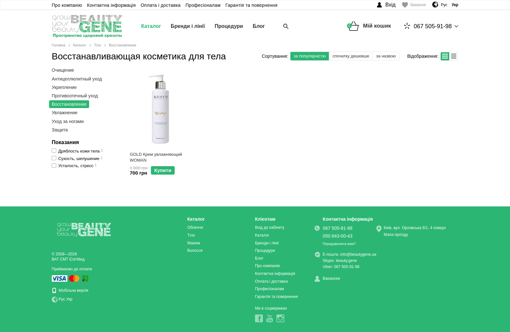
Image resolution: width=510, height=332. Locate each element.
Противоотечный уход (75, 95)
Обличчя (195, 227)
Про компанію (67, 5)
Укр (69, 299)
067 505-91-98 (428, 26)
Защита (60, 129)
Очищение (63, 70)
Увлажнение (64, 112)
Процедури (229, 26)
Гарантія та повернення (251, 5)
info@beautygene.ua (358, 254)
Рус (444, 5)
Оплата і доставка (161, 5)
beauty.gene (346, 260)
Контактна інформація (111, 5)
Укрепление (64, 87)
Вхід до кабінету (269, 227)
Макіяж (193, 243)
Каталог (151, 26)
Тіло (191, 235)
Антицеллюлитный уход (77, 78)
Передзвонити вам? (339, 244)
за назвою (386, 56)
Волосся (195, 250)
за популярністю (310, 56)
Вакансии (331, 278)
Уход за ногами (68, 121)
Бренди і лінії (188, 26)
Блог (260, 26)
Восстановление (69, 104)
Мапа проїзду (396, 234)
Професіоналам (203, 5)
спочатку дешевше (350, 56)
